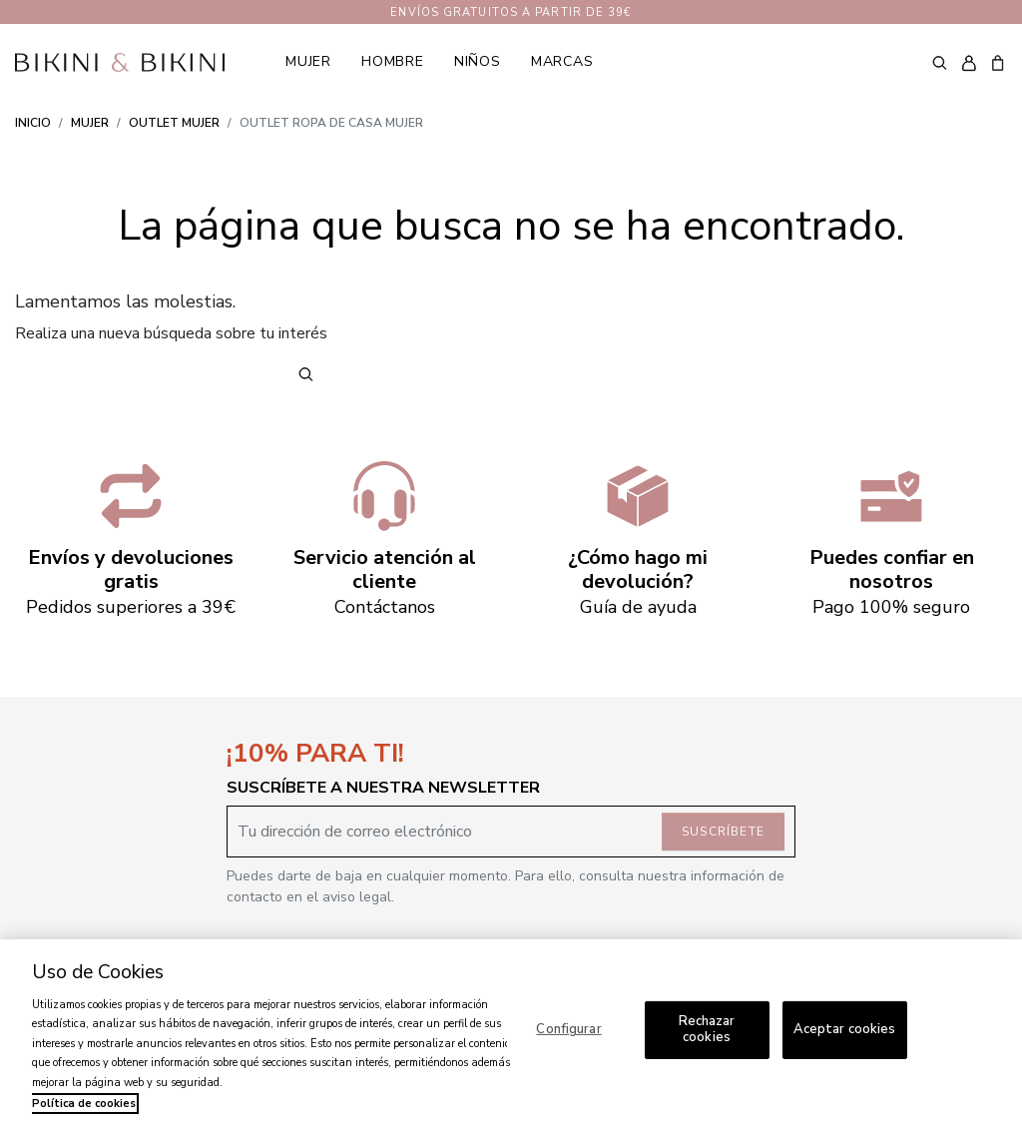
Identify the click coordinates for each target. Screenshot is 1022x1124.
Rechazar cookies (707, 1029)
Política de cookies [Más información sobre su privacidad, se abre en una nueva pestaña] (84, 1103)
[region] (511, 1031)
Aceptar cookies (844, 1029)
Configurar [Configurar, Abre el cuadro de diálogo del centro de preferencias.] (568, 1029)
